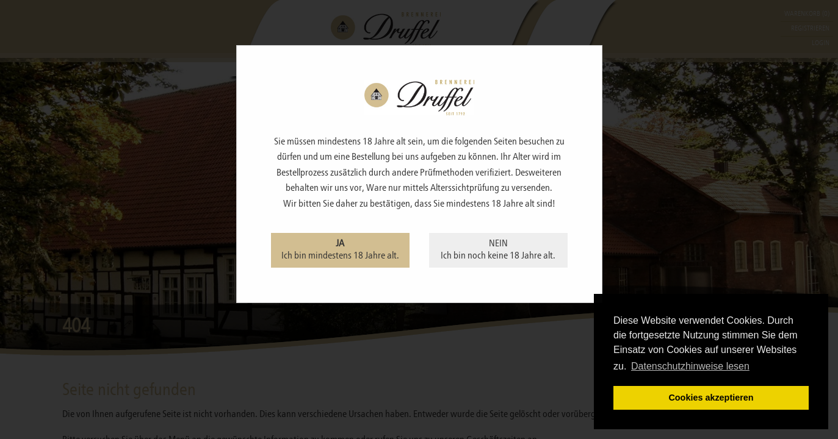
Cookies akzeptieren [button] (710, 397)
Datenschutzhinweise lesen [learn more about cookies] (690, 366)
